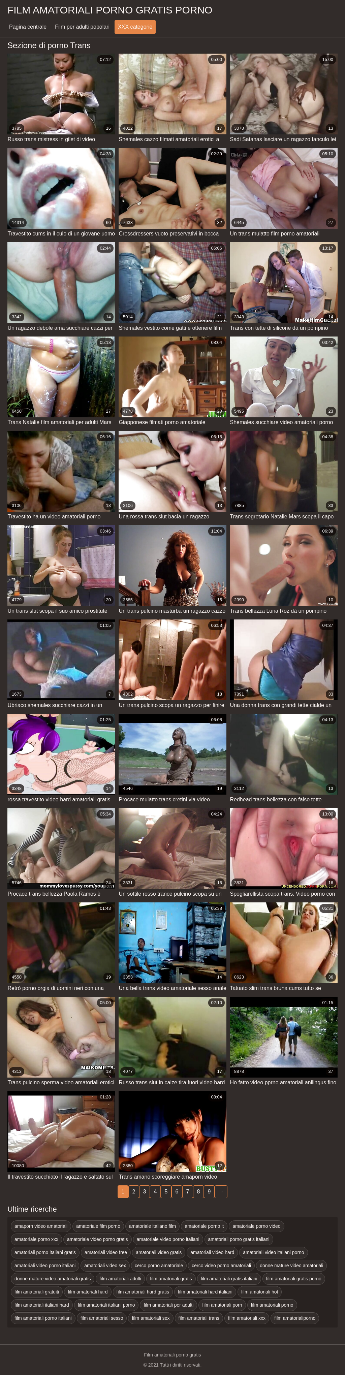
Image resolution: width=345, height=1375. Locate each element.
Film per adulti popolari (82, 27)
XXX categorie (135, 27)
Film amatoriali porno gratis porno (109, 9)
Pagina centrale (27, 27)
